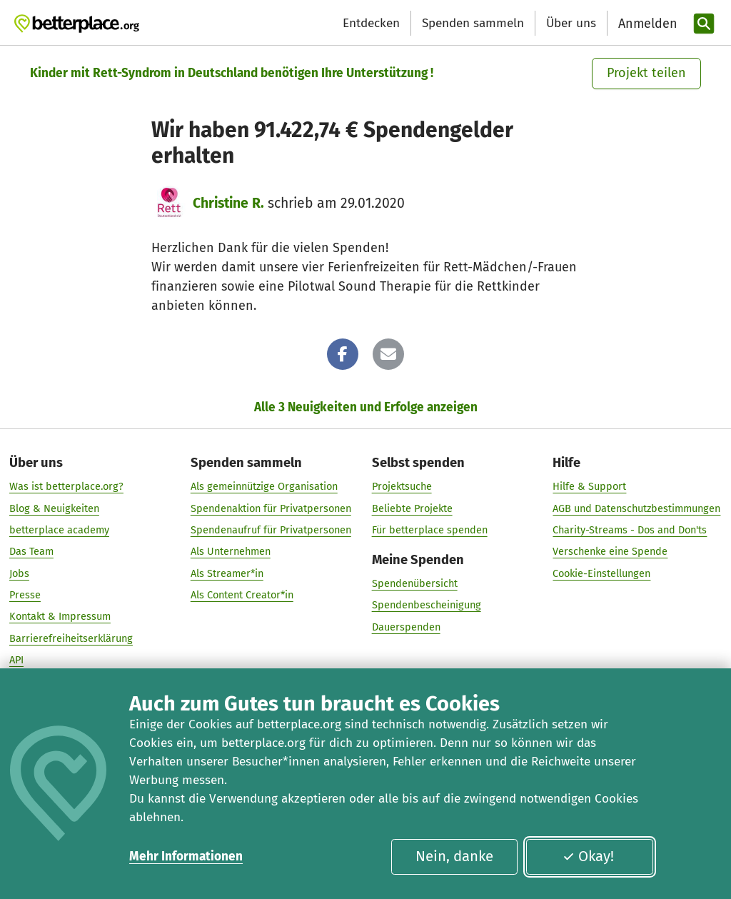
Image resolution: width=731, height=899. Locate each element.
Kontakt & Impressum (60, 616)
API (16, 659)
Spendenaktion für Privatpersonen (271, 508)
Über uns (571, 23)
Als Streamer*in (227, 573)
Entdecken (371, 23)
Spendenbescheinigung (426, 605)
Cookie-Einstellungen (601, 573)
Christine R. (228, 203)
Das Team (31, 551)
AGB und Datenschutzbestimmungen (636, 508)
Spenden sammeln (473, 23)
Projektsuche (402, 487)
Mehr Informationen (186, 856)
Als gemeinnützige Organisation (264, 487)
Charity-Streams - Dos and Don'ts (630, 529)
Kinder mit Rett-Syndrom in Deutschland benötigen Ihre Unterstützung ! (231, 73)
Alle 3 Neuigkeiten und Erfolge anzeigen (366, 407)
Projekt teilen (646, 73)
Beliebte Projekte (412, 508)
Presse (25, 594)
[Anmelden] (646, 24)
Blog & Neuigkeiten (54, 508)
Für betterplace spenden (430, 529)
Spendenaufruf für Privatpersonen (271, 529)
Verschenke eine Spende (610, 551)
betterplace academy (59, 529)
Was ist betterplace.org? (66, 487)
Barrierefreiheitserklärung (71, 638)
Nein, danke (454, 856)
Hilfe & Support (589, 487)
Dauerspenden (406, 627)
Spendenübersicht (415, 583)
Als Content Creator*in (242, 594)
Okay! (588, 856)
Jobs (19, 573)
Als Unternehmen (231, 551)
